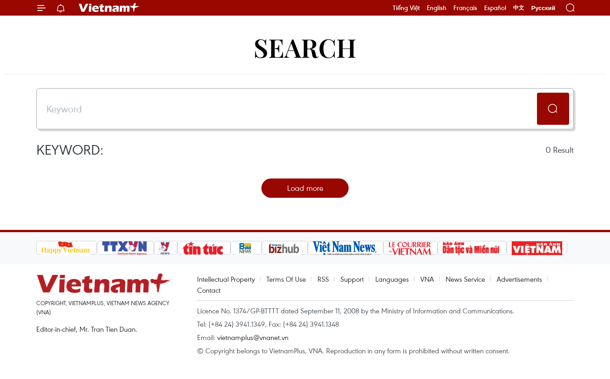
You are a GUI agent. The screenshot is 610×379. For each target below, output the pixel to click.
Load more (305, 188)
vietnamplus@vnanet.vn (252, 337)
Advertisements (519, 279)
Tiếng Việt (406, 8)
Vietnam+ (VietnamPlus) (109, 8)
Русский (543, 8)
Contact (208, 290)
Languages (392, 279)
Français (465, 8)
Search (305, 47)
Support (352, 279)
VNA (427, 279)
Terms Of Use (286, 279)
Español (495, 8)
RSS (323, 279)
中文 (518, 8)
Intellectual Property (226, 279)
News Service (465, 279)
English (436, 8)
